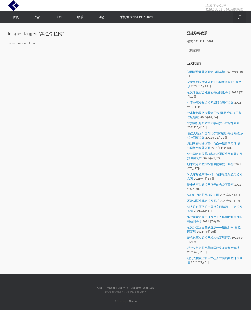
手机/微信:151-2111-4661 (136, 17)
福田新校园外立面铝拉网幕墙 (206, 71)
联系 (80, 17)
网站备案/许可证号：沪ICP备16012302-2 (125, 292)
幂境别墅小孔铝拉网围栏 (203, 200)
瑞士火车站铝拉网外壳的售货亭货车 (210, 184)
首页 (16, 17)
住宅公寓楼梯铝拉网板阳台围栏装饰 (210, 102)
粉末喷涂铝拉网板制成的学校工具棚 (210, 164)
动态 (101, 17)
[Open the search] (239, 17)
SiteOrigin (122, 301)
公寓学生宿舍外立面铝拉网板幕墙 (209, 92)
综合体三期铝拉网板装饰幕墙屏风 (209, 237)
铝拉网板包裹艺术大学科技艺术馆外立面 (213, 123)
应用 (59, 17)
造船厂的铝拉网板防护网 (203, 195)
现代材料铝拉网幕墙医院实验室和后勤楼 (213, 248)
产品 (37, 17)
